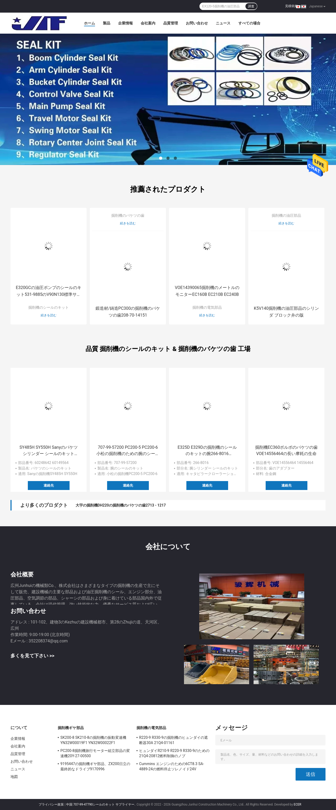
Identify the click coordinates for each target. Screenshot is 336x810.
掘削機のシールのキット (48, 307)
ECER (297, 804)
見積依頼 (291, 6)
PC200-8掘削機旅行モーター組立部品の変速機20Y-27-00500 (95, 753)
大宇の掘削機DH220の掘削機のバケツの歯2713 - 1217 (121, 505)
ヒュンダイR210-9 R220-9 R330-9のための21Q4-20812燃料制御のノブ (174, 753)
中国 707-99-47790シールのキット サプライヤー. (101, 804)
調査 (251, 6)
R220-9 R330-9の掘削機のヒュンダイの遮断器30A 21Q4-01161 (173, 740)
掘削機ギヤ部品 (71, 728)
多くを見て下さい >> (32, 655)
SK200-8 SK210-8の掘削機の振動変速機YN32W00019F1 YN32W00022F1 (93, 740)
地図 (14, 777)
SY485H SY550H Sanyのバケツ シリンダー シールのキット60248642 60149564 (48, 451)
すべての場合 (249, 23)
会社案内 (148, 23)
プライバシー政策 (51, 804)
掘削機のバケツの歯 (127, 215)
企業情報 (125, 23)
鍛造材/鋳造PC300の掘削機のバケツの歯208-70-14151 (128, 312)
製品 (106, 23)
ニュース (223, 23)
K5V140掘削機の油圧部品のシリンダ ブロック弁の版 (286, 312)
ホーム (89, 23)
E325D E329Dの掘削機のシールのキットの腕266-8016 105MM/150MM (207, 451)
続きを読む (48, 315)
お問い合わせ (197, 23)
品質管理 (170, 23)
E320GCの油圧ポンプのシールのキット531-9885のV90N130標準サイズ (48, 291)
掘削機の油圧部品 (286, 215)
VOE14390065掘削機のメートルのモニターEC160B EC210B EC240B (207, 291)
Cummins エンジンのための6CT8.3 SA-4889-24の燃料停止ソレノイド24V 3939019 (171, 767)
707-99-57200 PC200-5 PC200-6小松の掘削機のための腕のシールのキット (127, 451)
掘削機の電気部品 (207, 307)
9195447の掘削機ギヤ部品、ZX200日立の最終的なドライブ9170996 (95, 766)
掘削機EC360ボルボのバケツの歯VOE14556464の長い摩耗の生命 (286, 450)
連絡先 (49, 485)
